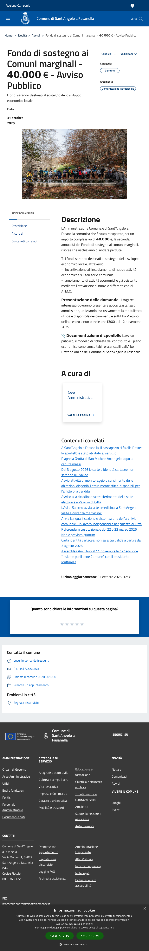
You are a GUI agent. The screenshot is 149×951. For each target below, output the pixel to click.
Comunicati (119, 776)
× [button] (144, 908)
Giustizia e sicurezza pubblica (88, 784)
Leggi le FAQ (47, 871)
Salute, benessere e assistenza (88, 816)
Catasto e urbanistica (53, 800)
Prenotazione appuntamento (48, 849)
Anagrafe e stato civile (53, 772)
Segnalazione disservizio (47, 862)
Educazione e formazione (84, 772)
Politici (6, 797)
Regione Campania (18, 5)
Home (8, 35)
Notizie (116, 769)
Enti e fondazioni (13, 790)
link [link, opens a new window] (112, 927)
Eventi (116, 809)
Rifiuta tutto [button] (90, 935)
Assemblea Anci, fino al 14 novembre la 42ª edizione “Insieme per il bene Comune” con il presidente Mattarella (99, 556)
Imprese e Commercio (53, 793)
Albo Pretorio (84, 859)
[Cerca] (141, 18)
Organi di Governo (14, 769)
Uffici (5, 783)
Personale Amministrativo (12, 807)
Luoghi (116, 802)
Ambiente (81, 806)
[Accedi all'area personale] (132, 5)
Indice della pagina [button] (23, 213)
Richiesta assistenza (52, 878)
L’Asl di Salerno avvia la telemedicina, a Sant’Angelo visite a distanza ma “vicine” (98, 510)
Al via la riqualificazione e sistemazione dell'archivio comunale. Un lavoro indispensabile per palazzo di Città (101, 521)
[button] (74, 944)
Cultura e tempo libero (53, 779)
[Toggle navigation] (7, 18)
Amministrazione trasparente (86, 849)
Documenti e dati (13, 817)
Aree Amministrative (16, 776)
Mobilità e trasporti (51, 807)
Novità (22, 35)
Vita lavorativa (48, 786)
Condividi (109, 54)
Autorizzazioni (84, 826)
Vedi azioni (129, 54)
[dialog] (74, 928)
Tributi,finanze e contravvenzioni (86, 797)
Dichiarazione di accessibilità (85, 883)
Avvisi (36, 35)
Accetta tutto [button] (59, 935)
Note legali (82, 873)
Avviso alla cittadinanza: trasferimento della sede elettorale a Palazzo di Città (97, 499)
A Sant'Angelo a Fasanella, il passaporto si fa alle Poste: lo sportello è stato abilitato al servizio (101, 450)
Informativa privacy (88, 866)
